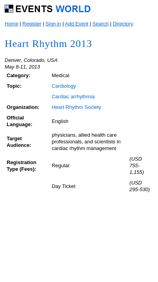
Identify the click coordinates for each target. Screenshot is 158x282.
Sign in (53, 24)
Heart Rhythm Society (76, 107)
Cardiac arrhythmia (73, 96)
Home (11, 24)
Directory (123, 24)
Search (101, 24)
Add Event (76, 24)
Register (31, 24)
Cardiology (64, 86)
